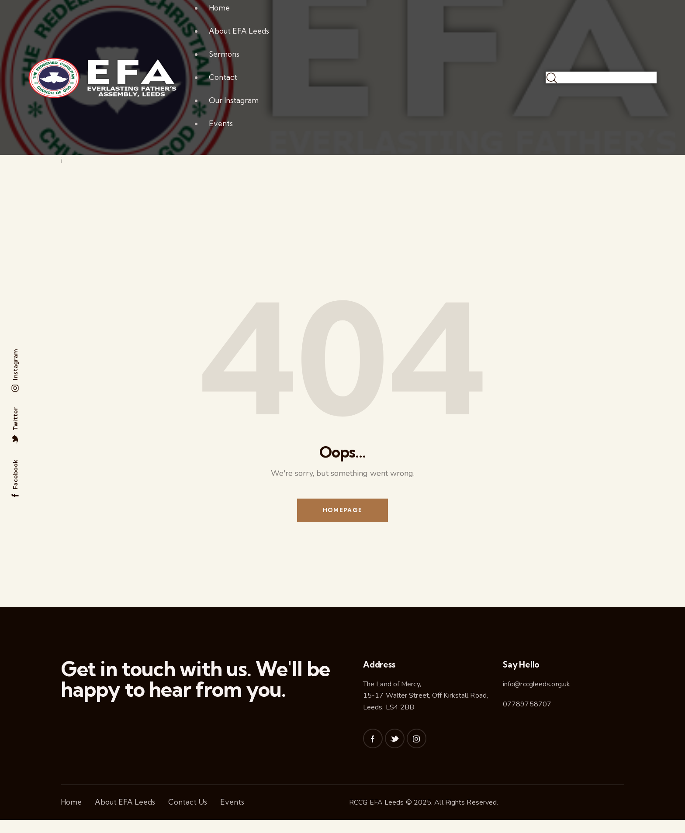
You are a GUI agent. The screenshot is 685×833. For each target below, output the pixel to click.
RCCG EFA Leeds (376, 803)
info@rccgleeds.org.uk (536, 684)
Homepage (342, 510)
